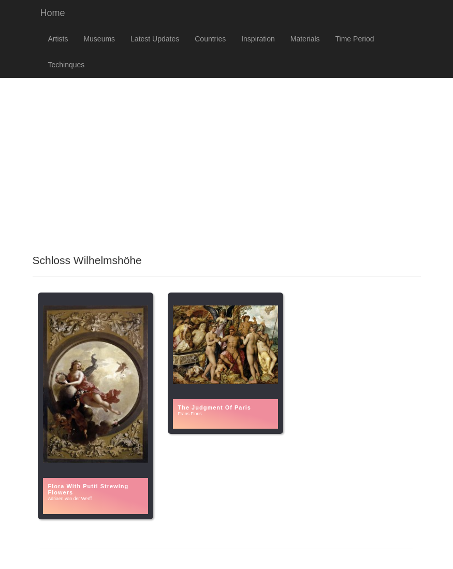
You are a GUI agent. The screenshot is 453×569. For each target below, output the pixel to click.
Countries (210, 39)
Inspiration (258, 39)
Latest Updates (154, 39)
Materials (305, 39)
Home (52, 13)
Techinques (66, 65)
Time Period (354, 39)
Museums (99, 39)
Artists (58, 39)
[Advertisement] (226, 161)
